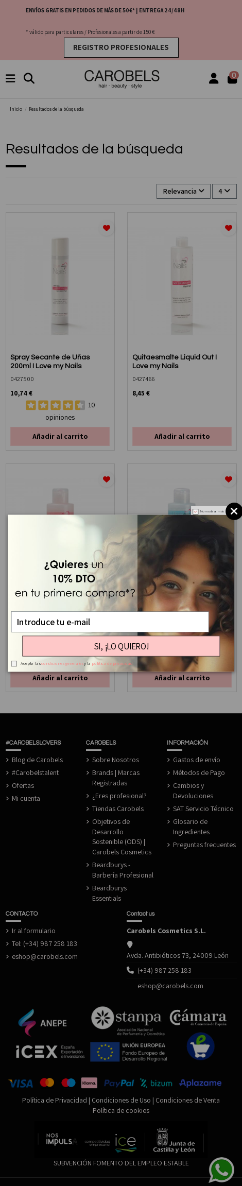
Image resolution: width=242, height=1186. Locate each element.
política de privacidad (112, 663)
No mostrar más (212, 511)
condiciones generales (62, 663)
